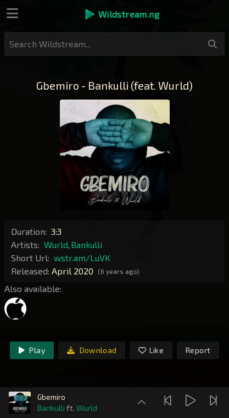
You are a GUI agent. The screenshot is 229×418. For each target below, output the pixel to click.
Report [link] (198, 350)
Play (32, 350)
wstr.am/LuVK (82, 257)
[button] (121, 14)
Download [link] (92, 350)
